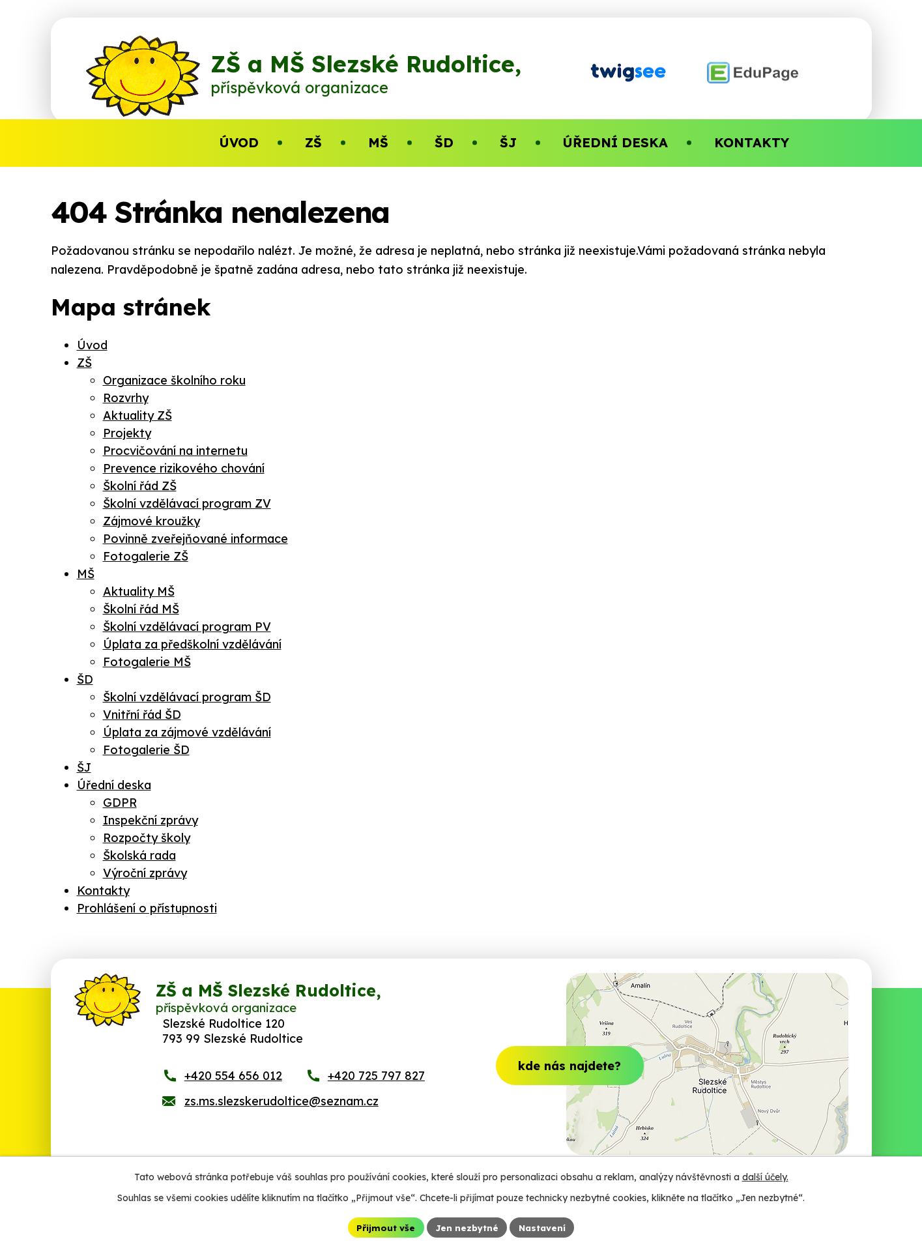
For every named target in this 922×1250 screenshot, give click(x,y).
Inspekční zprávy (150, 820)
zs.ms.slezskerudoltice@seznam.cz (281, 1112)
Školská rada (139, 855)
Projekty (127, 433)
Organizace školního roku (174, 380)
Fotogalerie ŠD (146, 749)
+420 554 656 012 (233, 1087)
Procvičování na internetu (175, 450)
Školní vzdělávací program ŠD (187, 697)
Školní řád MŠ (141, 609)
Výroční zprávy (145, 872)
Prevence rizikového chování (184, 468)
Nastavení (543, 1226)
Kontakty (103, 890)
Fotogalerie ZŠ (145, 556)
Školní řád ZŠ (140, 485)
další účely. (765, 1176)
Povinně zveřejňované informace (195, 538)
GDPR (120, 802)
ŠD (85, 679)
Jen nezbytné (465, 1226)
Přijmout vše (383, 1226)
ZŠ (84, 362)
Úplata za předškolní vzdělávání (192, 644)
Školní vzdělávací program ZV (187, 503)
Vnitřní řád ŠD (142, 714)
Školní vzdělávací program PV (187, 626)
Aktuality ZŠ (137, 415)
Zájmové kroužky (151, 521)
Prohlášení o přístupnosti (147, 908)
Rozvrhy (126, 397)
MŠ (85, 573)
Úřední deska (114, 785)
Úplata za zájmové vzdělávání (187, 732)
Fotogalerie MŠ (147, 661)
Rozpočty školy (146, 837)
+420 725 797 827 (376, 1087)
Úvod (92, 345)
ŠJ (84, 767)
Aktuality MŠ (139, 591)
